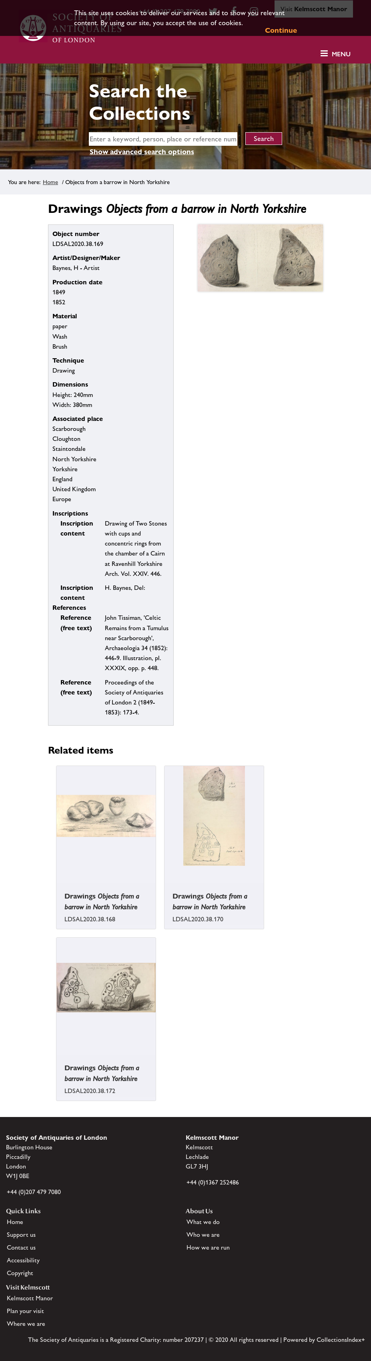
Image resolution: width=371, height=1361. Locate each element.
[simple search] (163, 139)
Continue (281, 30)
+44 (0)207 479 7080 (34, 1192)
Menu (341, 54)
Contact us (21, 1247)
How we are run (208, 1247)
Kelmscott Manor (30, 1298)
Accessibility (23, 1260)
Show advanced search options (142, 151)
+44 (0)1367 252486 (213, 1182)
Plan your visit (25, 1311)
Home (50, 182)
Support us (21, 1234)
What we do (203, 1222)
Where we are (26, 1323)
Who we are (203, 1234)
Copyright (20, 1273)
